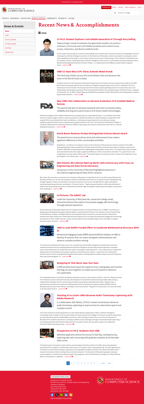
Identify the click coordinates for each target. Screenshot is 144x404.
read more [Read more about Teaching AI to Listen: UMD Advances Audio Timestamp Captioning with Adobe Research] (70, 324)
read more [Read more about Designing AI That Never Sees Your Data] (62, 289)
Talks (7, 35)
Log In (140, 7)
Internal (120, 7)
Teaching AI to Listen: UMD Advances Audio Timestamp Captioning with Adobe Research (94, 297)
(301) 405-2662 (64, 391)
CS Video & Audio (10, 44)
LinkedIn (66, 394)
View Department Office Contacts (60, 376)
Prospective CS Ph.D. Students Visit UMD (78, 330)
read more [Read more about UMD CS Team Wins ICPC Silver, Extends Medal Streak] (78, 94)
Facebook (52, 394)
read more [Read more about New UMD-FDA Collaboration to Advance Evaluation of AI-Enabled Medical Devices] (60, 127)
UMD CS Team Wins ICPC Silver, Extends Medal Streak (85, 71)
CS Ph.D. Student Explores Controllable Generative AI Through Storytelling (96, 39)
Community (52, 18)
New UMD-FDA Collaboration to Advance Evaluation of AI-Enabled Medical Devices (95, 102)
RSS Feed (70, 394)
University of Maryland (72, 2)
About (114, 7)
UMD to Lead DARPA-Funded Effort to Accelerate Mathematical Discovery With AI (98, 229)
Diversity (62, 18)
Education (25, 18)
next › (103, 363)
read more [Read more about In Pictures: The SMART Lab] (63, 221)
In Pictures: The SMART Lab (71, 195)
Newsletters (9, 52)
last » (110, 363)
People (5, 18)
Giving (71, 18)
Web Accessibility (56, 398)
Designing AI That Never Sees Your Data (77, 262)
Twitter (56, 394)
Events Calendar (10, 40)
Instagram (61, 394)
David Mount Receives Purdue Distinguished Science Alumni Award (92, 133)
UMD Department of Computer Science (18, 10)
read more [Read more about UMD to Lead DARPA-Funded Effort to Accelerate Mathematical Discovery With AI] (66, 256)
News (7, 31)
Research (14, 18)
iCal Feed (8, 48)
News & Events (38, 18)
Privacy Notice (67, 398)
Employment (106, 7)
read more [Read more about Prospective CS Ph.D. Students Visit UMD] (68, 356)
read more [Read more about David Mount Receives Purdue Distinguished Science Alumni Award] (83, 156)
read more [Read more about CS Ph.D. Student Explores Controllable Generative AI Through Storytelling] (66, 65)
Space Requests (130, 7)
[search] (126, 13)
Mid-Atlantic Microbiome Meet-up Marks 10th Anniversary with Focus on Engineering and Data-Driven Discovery (95, 164)
